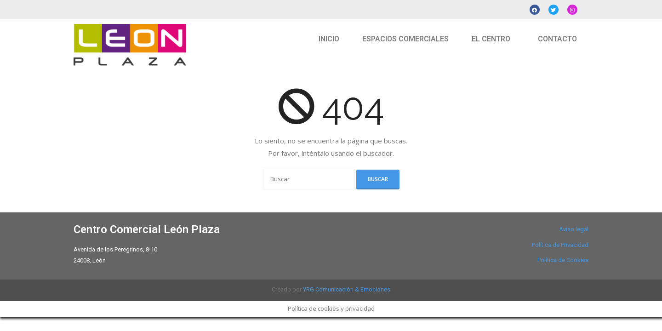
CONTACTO (557, 38)
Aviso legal (573, 229)
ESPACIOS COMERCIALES (405, 38)
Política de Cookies (562, 260)
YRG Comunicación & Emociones (346, 289)
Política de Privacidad (560, 244)
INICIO (329, 38)
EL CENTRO (491, 38)
